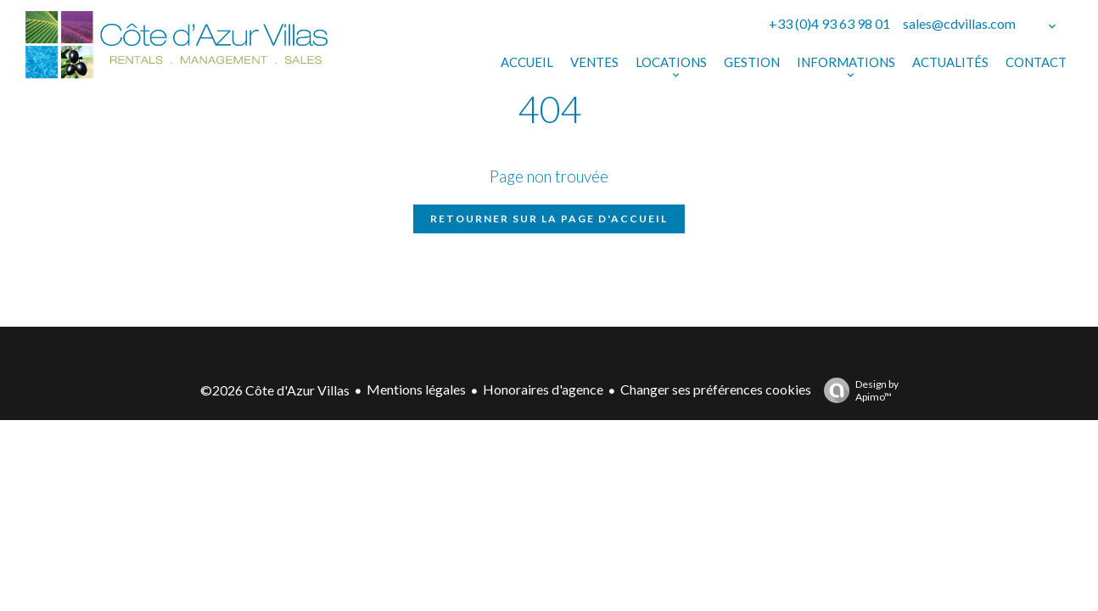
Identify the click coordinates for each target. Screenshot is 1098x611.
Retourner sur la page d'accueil (549, 218)
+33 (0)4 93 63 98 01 (829, 23)
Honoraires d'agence (543, 389)
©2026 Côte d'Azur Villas (275, 390)
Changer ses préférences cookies (715, 389)
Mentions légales (416, 389)
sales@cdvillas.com (959, 23)
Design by (857, 390)
